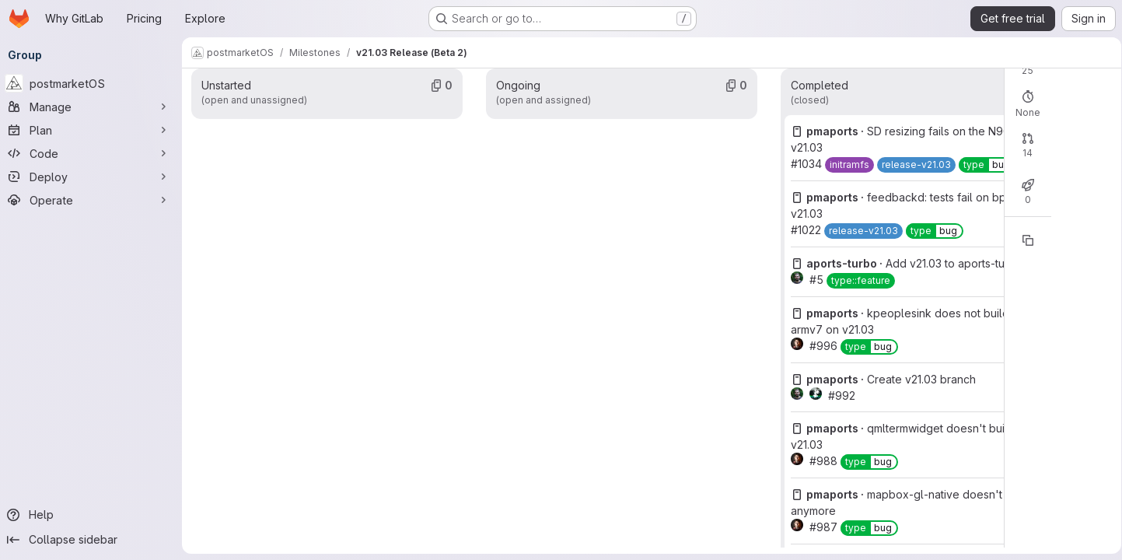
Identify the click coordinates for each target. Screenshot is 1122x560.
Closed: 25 (743, 100)
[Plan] (93, 130)
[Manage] (93, 106)
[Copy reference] (845, 296)
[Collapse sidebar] (93, 540)
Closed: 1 (738, 204)
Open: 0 (681, 100)
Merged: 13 (804, 204)
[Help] (93, 515)
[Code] (93, 153)
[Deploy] (93, 176)
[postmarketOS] (93, 83)
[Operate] (93, 200)
